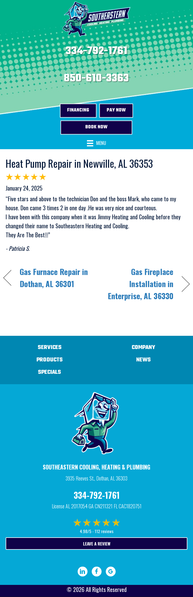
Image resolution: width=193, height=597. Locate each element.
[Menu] (96, 143)
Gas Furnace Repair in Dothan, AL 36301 (54, 277)
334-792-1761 (96, 51)
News (143, 359)
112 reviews (104, 531)
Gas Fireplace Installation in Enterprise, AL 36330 (137, 283)
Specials (49, 372)
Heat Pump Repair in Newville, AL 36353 (79, 163)
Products (50, 359)
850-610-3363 (96, 78)
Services (50, 347)
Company (143, 347)
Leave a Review (96, 543)
